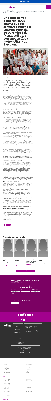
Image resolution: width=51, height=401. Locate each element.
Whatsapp (10, 224)
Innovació (32, 7)
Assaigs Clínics (28, 7)
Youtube (28, 314)
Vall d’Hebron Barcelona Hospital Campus (20, 343)
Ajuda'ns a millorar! (20, 339)
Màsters (20, 338)
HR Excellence (28, 331)
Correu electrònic (35, 289)
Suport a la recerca (38, 7)
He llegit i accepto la (22, 300)
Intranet (20, 341)
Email (21, 319)
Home (4, 10)
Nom (22, 289)
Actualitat (36, 331)
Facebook (8, 224)
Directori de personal (37, 326)
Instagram (25, 314)
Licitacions (28, 330)
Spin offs (28, 328)
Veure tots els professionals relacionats (25, 270)
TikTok (32, 314)
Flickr (30, 314)
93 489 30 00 (27, 319)
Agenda (37, 330)
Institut (18, 325)
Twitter (4, 224)
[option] (25, 61)
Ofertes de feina (37, 327)
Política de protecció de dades (25, 352)
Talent (24, 7)
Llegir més (5, 265)
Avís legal (24, 350)
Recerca (21, 7)
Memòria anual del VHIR (20, 337)
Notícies (13, 10)
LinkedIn (6, 224)
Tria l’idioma (13, 289)
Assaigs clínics (18, 329)
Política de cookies (25, 354)
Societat (43, 7)
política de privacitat (26, 300)
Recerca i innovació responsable (28, 327)
